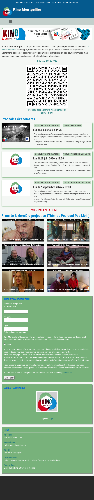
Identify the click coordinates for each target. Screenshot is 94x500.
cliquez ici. (67, 372)
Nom (6, 326)
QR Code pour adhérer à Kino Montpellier (47, 110)
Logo (51, 418)
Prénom (7, 317)
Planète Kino (9, 465)
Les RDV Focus (10, 457)
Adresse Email (11, 306)
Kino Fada (8, 435)
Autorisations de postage (15, 332)
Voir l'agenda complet (47, 210)
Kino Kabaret (9, 442)
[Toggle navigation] (10, 21)
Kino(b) (7, 450)
